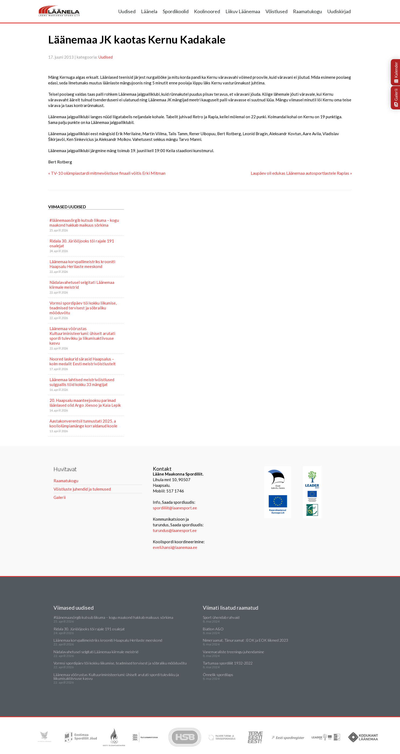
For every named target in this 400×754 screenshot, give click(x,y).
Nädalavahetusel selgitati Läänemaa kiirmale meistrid (81, 285)
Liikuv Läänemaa (242, 11)
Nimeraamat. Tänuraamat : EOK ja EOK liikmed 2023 (245, 640)
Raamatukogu (307, 11)
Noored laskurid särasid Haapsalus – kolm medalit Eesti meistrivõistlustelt (82, 361)
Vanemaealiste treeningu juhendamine (233, 651)
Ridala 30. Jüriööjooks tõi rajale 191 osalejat (81, 243)
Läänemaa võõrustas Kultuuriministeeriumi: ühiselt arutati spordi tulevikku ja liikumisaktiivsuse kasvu (82, 335)
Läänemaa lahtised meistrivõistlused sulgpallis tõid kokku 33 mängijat (81, 382)
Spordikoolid (176, 11)
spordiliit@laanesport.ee (175, 507)
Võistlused (277, 11)
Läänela (149, 11)
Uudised (127, 11)
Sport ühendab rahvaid (221, 617)
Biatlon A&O (213, 629)
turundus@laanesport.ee (175, 530)
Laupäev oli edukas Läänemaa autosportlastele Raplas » (301, 173)
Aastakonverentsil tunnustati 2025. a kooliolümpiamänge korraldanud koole (83, 423)
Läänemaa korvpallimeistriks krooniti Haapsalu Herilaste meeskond (82, 264)
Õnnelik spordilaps (218, 674)
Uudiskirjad (339, 11)
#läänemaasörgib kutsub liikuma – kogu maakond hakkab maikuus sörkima (84, 222)
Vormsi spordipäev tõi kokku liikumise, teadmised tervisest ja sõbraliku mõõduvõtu (82, 308)
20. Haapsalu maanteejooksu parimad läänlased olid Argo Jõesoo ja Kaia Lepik (85, 403)
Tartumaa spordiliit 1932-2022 (228, 663)
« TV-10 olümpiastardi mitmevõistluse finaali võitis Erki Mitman (106, 173)
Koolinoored (207, 11)
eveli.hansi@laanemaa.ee (175, 547)
